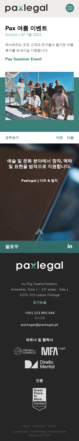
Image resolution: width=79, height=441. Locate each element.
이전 (59, 137)
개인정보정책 (38, 426)
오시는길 (39, 302)
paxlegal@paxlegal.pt (39, 324)
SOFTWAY (44, 435)
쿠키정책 (51, 426)
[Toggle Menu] (70, 8)
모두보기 (12, 137)
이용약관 (26, 426)
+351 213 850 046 (40, 313)
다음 (70, 137)
